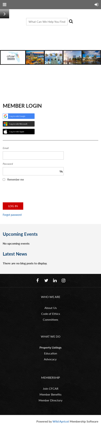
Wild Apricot (61, 421)
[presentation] (30, 193)
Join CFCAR (50, 388)
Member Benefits (50, 394)
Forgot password (12, 214)
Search (71, 21)
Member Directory (50, 400)
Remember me (15, 179)
